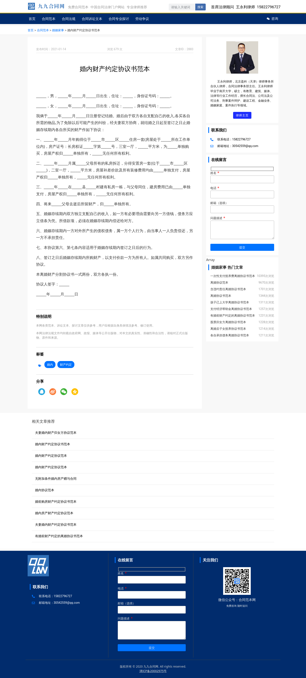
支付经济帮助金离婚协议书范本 (231, 309)
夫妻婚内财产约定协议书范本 (55, 524)
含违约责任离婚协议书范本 (228, 289)
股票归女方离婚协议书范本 (228, 322)
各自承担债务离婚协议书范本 (229, 335)
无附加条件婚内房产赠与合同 (55, 478)
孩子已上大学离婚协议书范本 (229, 302)
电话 (242, 192)
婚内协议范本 (44, 490)
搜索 (200, 7)
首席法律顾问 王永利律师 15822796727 (245, 7)
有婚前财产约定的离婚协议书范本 (232, 316)
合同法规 (68, 18)
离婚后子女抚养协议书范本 (228, 329)
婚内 (50, 364)
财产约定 (66, 364)
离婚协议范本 (219, 283)
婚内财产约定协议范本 (51, 455)
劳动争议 (142, 18)
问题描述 (242, 228)
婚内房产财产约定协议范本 (54, 513)
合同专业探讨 (119, 18)
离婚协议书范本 (220, 296)
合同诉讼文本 (92, 18)
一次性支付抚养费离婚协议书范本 (232, 276)
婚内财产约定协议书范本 (52, 444)
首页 (32, 18)
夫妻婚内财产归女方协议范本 (55, 432)
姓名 (242, 176)
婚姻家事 (58, 30)
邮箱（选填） (242, 207)
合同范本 (48, 18)
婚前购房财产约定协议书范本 (55, 501)
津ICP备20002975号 (153, 671)
